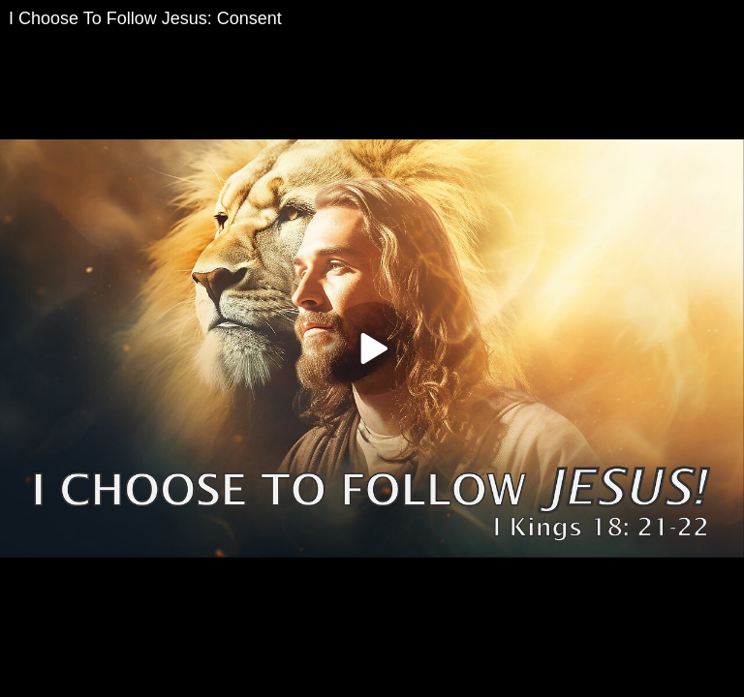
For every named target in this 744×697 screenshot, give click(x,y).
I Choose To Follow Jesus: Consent (145, 18)
